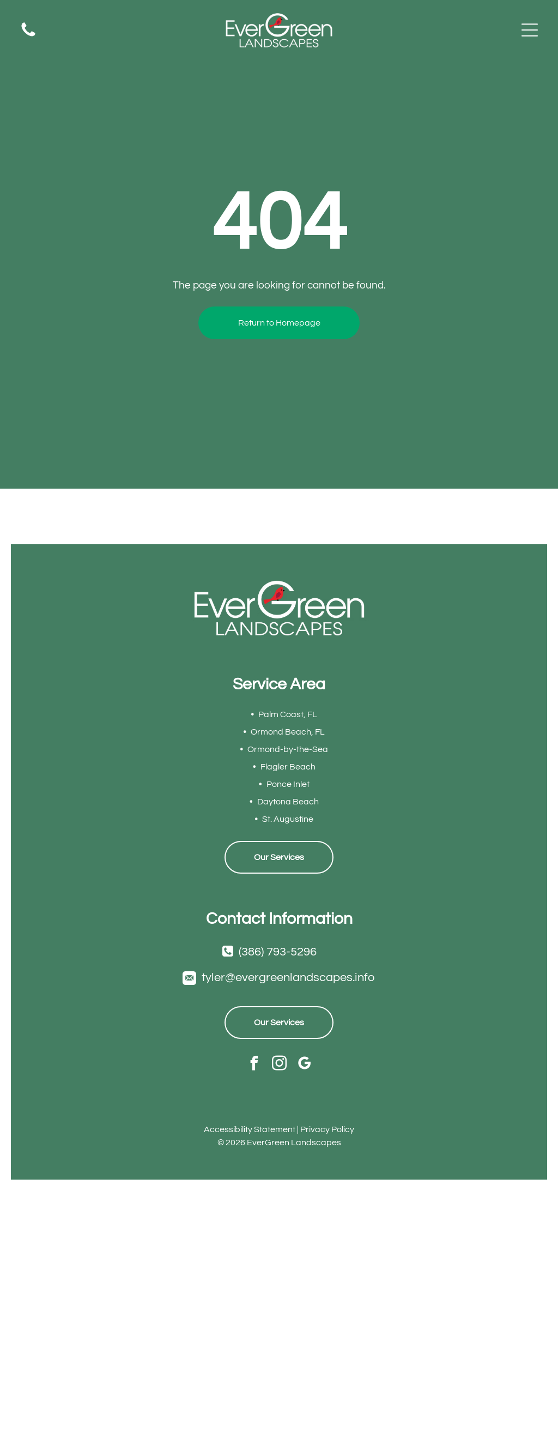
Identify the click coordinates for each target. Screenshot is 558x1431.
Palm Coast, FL (287, 714)
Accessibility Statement (249, 1129)
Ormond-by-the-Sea (287, 749)
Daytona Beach (288, 801)
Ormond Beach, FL (288, 731)
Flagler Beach (288, 766)
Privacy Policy (327, 1129)
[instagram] (279, 1064)
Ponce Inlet (288, 784)
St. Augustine (287, 819)
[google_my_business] (304, 1064)
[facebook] (254, 1064)
